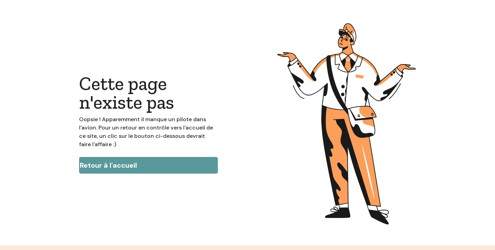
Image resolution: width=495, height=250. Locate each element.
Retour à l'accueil (108, 165)
